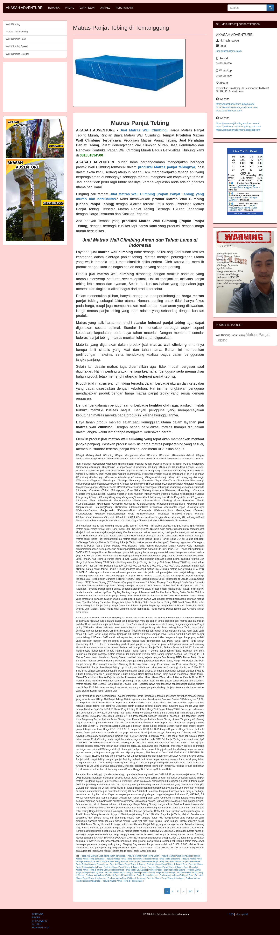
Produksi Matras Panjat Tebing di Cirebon (140, 875)
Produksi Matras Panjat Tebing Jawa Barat (128, 870)
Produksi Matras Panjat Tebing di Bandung (166, 870)
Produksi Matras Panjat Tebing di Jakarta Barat (167, 864)
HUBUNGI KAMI (124, 7)
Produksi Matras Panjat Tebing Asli (176, 856)
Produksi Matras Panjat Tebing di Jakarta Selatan (125, 867)
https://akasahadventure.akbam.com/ (235, 104)
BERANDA (54, 7)
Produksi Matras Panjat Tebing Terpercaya (124, 859)
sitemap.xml (241, 914)
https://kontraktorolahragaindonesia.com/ (237, 107)
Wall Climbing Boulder (17, 54)
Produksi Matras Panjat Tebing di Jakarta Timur (168, 867)
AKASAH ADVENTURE (24, 8)
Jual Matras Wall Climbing (143, 130)
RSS (231, 914)
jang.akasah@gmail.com (229, 51)
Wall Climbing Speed (17, 46)
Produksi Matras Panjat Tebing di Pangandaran (122, 881)
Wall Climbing (13, 24)
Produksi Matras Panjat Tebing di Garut (176, 875)
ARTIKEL (105, 7)
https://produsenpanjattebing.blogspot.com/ (238, 126)
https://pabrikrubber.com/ (229, 110)
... (184, 891)
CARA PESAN (87, 7)
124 (190, 891)
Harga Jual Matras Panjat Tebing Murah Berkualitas (103, 856)
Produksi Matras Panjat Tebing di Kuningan (165, 878)
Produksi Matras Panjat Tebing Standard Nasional (115, 861)
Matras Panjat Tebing (17, 31)
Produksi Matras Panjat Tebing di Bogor (158, 873)
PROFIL (69, 7)
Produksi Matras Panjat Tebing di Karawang (126, 878)
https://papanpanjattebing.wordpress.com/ (237, 123)
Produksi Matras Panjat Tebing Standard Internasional (161, 861)
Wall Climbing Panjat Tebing (231, 335)
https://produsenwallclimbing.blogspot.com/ (238, 130)
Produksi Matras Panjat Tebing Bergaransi (162, 859)
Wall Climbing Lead (16, 39)
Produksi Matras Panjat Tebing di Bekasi (122, 873)
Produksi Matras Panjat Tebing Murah (143, 856)
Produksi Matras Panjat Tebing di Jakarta (127, 864)
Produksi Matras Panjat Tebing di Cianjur (103, 875)
